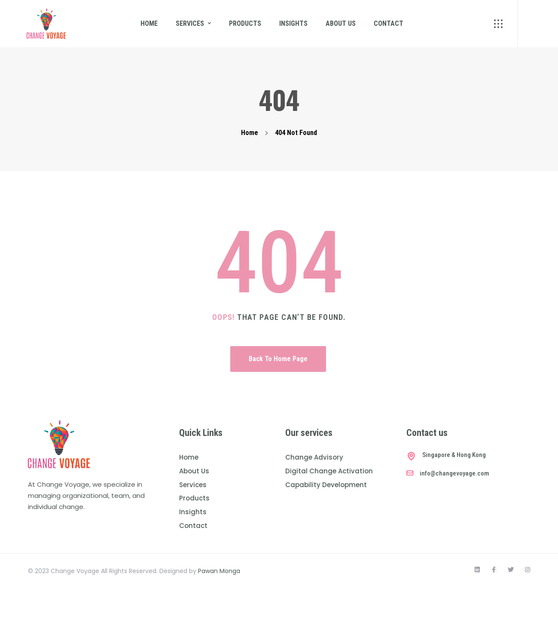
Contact (388, 23)
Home (149, 23)
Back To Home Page (278, 359)
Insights (293, 23)
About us (341, 23)
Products (245, 23)
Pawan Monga (219, 571)
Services (190, 23)
